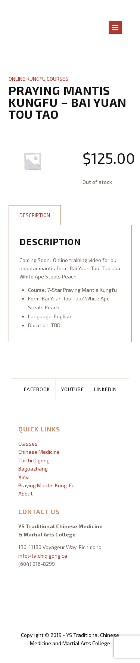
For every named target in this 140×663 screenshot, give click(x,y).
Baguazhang (33, 468)
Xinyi (23, 477)
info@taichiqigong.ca (42, 555)
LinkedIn (105, 389)
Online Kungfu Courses (38, 79)
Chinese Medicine (39, 452)
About (25, 493)
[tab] (35, 215)
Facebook (37, 389)
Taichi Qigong (34, 460)
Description (34, 215)
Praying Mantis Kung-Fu (46, 485)
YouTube (72, 389)
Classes (28, 443)
